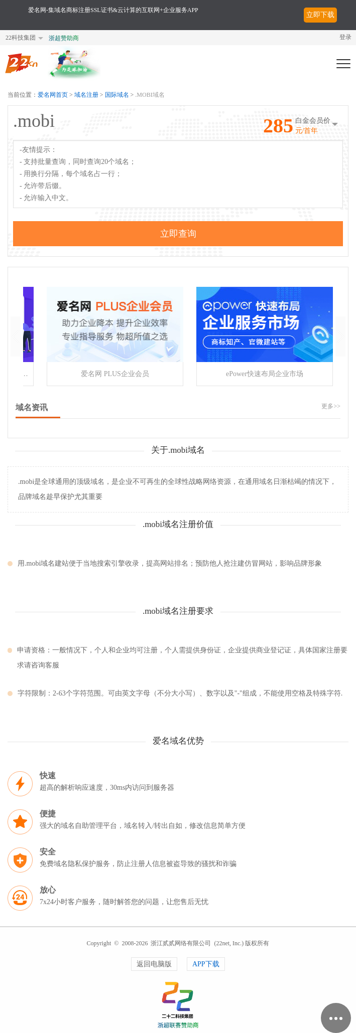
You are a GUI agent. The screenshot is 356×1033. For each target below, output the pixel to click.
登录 (345, 37)
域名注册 (86, 94)
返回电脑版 (154, 964)
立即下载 (320, 15)
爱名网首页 (53, 94)
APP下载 (205, 964)
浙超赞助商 (64, 38)
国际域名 (117, 94)
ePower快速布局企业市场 (264, 374)
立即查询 (178, 234)
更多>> (330, 406)
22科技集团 (21, 37)
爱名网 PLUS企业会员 (115, 374)
